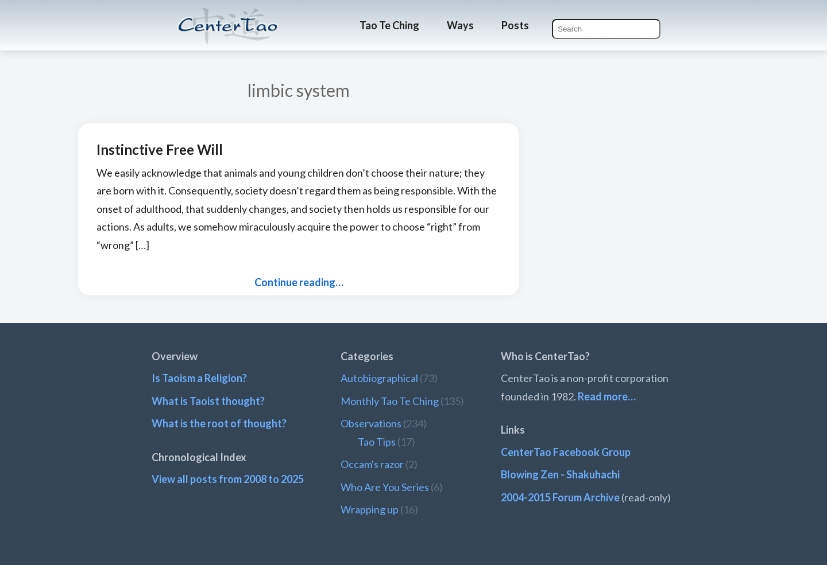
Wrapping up (370, 509)
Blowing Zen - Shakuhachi (560, 474)
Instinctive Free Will (159, 149)
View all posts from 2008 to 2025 (228, 479)
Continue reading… (298, 282)
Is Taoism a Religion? (199, 378)
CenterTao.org (228, 15)
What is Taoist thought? (208, 401)
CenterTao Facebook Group (566, 452)
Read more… (607, 396)
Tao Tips (377, 441)
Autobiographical (379, 378)
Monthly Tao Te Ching (390, 401)
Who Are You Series (385, 487)
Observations (371, 423)
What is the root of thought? (219, 423)
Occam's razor (372, 464)
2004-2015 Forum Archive (560, 497)
